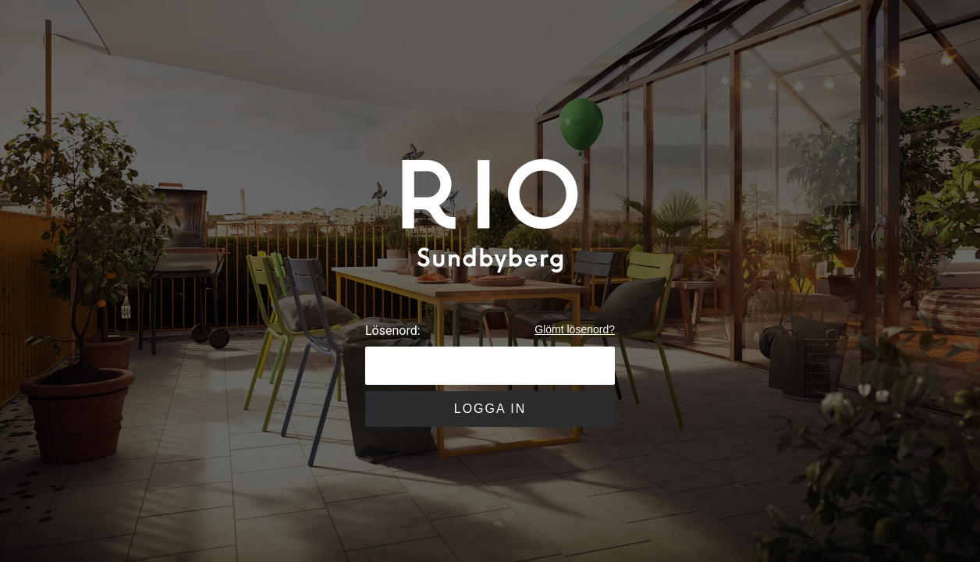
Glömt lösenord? (574, 329)
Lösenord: (393, 330)
